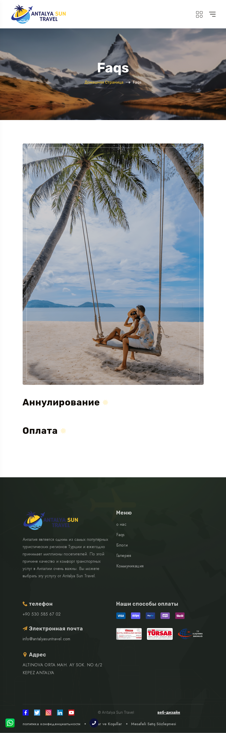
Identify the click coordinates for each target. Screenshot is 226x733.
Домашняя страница (104, 82)
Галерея (123, 556)
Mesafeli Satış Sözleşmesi (153, 724)
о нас (121, 524)
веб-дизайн (169, 712)
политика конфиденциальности (51, 724)
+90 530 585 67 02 (42, 614)
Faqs (120, 535)
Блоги (122, 545)
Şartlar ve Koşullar (105, 724)
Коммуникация (130, 566)
